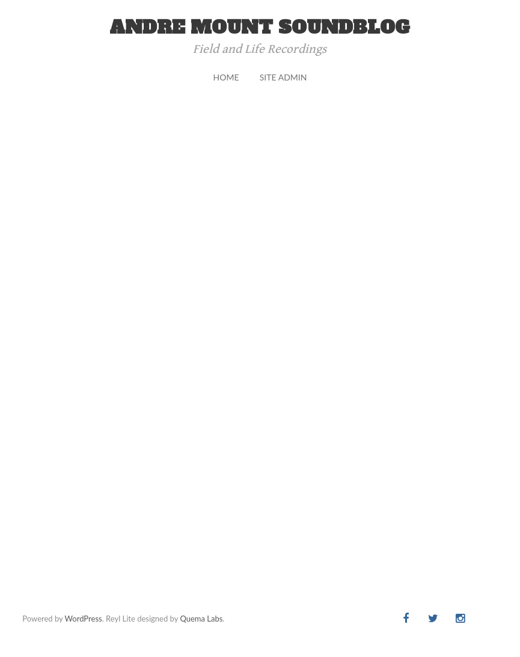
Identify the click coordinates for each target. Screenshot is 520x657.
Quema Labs (201, 618)
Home (226, 77)
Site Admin (283, 77)
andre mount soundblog (259, 27)
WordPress (83, 618)
